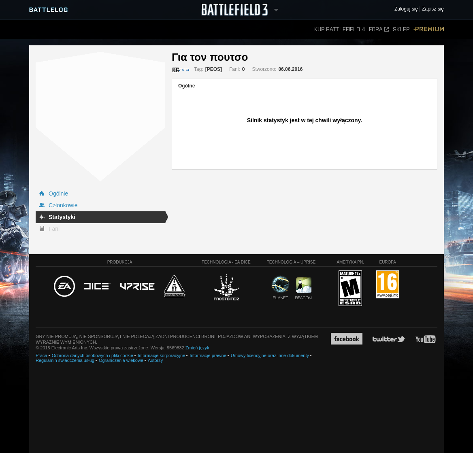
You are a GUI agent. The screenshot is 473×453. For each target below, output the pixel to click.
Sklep (401, 29)
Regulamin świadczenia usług (65, 360)
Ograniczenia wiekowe (121, 360)
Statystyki (62, 217)
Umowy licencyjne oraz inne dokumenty (270, 355)
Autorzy (155, 360)
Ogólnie (58, 193)
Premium (428, 29)
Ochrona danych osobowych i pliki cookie (92, 355)
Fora (379, 29)
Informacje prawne (208, 355)
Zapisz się (433, 9)
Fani (54, 228)
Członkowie (63, 205)
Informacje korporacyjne (161, 355)
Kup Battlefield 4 (339, 29)
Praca (41, 355)
